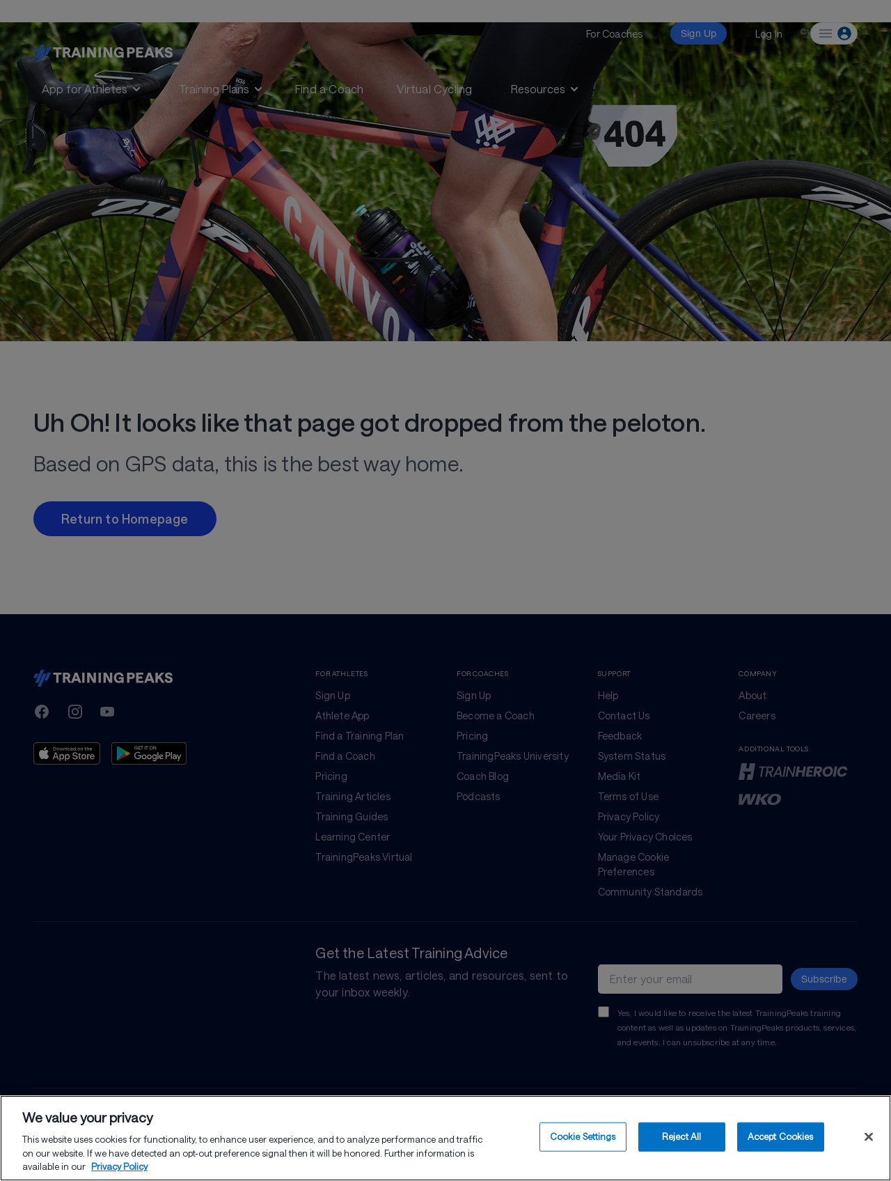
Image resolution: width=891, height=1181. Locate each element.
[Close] (868, 1137)
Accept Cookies (781, 1136)
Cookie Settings (583, 1136)
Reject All (681, 1136)
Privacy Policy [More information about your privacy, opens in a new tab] (119, 1166)
